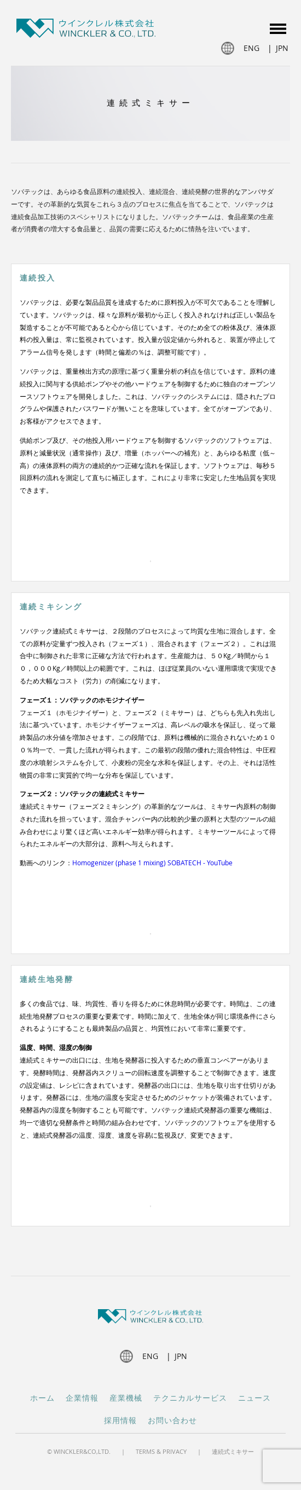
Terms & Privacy (161, 1451)
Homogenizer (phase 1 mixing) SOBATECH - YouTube (152, 862)
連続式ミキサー (233, 1451)
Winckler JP (85, 30)
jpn (282, 48)
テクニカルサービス (190, 1398)
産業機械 (125, 1398)
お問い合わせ (172, 1420)
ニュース (254, 1398)
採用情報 (120, 1420)
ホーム (42, 1398)
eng (251, 48)
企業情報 (82, 1398)
